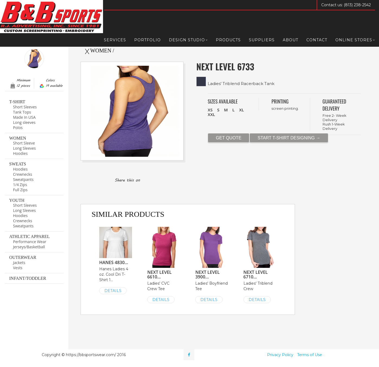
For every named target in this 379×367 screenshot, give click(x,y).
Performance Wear (29, 241)
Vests (18, 267)
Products (228, 39)
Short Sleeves (25, 106)
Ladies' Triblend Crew (259, 264)
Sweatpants (23, 179)
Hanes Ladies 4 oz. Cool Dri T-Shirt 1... (115, 260)
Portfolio (147, 39)
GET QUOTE (228, 138)
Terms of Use (309, 354)
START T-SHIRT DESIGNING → (289, 138)
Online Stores (355, 39)
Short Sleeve (24, 143)
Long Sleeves (24, 148)
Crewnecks (22, 174)
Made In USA (24, 117)
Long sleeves (24, 122)
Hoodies (20, 153)
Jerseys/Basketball (29, 246)
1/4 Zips (20, 184)
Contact (316, 39)
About (290, 39)
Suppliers (262, 39)
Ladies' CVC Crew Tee (163, 264)
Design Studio (188, 39)
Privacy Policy (280, 354)
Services (115, 39)
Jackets (19, 262)
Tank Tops (22, 112)
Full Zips (20, 189)
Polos (18, 127)
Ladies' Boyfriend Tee (211, 264)
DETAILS (112, 290)
